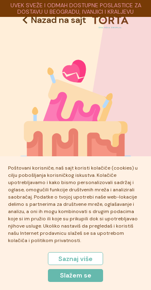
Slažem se (75, 275)
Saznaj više (75, 259)
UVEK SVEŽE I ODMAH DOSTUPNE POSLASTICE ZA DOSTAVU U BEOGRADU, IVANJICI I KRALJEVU (75, 8)
